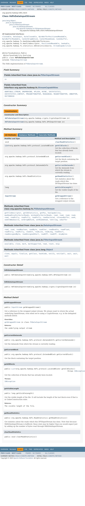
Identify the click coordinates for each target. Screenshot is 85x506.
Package (13, 2)
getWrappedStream (63, 196)
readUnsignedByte (12, 234)
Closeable (6, 37)
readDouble (53, 229)
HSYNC (44, 92)
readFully (14, 217)
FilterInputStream (50, 75)
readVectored (49, 217)
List (7, 146)
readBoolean (21, 229)
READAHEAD (47, 94)
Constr (24, 9)
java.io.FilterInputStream (19, 25)
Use (25, 2)
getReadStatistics (63, 176)
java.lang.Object (9, 21)
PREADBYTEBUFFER (33, 94)
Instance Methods (27, 135)
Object (49, 250)
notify (52, 254)
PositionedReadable (50, 43)
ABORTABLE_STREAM (12, 92)
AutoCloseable (30, 37)
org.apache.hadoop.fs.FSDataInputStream (33, 28)
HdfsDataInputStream (14, 118)
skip (58, 244)
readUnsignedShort (30, 234)
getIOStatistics (30, 213)
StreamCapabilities (62, 46)
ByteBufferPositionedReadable (52, 37)
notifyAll (61, 254)
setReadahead (42, 220)
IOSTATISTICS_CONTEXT (14, 94)
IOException (10, 381)
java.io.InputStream (14, 23)
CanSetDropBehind (30, 39)
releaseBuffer (63, 217)
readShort (59, 232)
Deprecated (38, 2)
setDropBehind (27, 220)
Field (17, 9)
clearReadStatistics (64, 142)
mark (24, 244)
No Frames (37, 6)
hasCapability (54, 213)
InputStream (10, 196)
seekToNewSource (12, 220)
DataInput (17, 37)
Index (46, 2)
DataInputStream (52, 225)
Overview (4, 2)
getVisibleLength (63, 187)
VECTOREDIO (9, 96)
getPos (43, 213)
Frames (28, 6)
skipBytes (63, 234)
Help (52, 2)
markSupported (34, 244)
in (6, 79)
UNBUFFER (73, 94)
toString (54, 220)
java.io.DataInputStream (23, 27)
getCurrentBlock (62, 156)
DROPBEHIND (27, 92)
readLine (39, 232)
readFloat (64, 229)
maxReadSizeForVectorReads (17, 215)
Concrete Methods (47, 135)
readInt (29, 232)
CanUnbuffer (61, 39)
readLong (49, 232)
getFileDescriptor (13, 213)
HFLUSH (37, 92)
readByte (33, 229)
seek (73, 217)
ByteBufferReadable (11, 39)
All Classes (49, 6)
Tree (30, 2)
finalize (23, 254)
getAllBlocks (61, 146)
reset (51, 244)
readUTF (44, 234)
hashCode (43, 254)
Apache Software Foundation (23, 458)
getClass (33, 254)
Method (31, 9)
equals (14, 254)
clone (7, 254)
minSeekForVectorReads (41, 215)
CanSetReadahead (47, 39)
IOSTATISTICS (54, 92)
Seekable (65, 43)
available (9, 244)
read (56, 215)
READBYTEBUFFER (60, 94)
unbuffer (63, 220)
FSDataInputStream (18, 60)
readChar (43, 229)
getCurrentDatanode (64, 165)
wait (69, 254)
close (17, 244)
